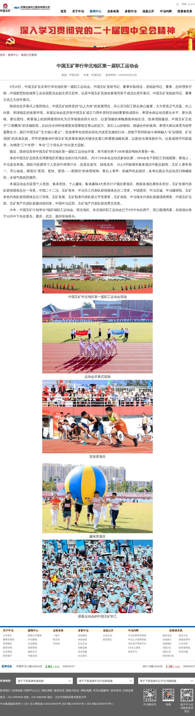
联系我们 (107, 639)
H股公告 (166, 652)
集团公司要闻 (29, 54)
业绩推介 (167, 639)
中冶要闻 (32, 639)
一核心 (56, 635)
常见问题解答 (101, 690)
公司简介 (7, 635)
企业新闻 (32, 643)
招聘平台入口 (32, 690)
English (191, 4)
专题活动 (32, 656)
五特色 (56, 643)
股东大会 (183, 635)
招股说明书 (184, 639)
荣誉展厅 (7, 656)
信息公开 (148, 11)
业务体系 (113, 11)
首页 (63, 11)
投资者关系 (184, 11)
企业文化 (82, 643)
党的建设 (82, 635)
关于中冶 (78, 11)
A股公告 (166, 647)
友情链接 (17, 690)
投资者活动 (168, 656)
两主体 (56, 639)
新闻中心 (95, 11)
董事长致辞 (8, 639)
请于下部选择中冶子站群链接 (96, 681)
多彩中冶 (130, 11)
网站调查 (47, 690)
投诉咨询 (116, 690)
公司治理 (183, 643)
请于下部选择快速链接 (31, 681)
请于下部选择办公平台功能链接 (158, 681)
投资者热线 (184, 647)
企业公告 (107, 635)
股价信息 (167, 635)
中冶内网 (166, 11)
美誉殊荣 (32, 647)
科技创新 (82, 639)
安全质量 (82, 652)
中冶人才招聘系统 (137, 639)
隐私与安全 (72, 690)
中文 (184, 4)
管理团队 (7, 643)
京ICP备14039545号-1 (74, 703)
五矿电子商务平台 (137, 643)
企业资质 (7, 652)
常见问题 (183, 652)
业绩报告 (167, 643)
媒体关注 (32, 652)
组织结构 (7, 647)
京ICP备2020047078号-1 (100, 703)
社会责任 (82, 656)
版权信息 (59, 690)
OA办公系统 (134, 647)
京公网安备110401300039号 (45, 703)
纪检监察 (82, 647)
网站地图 (86, 690)
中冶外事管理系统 (137, 635)
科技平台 (132, 652)
